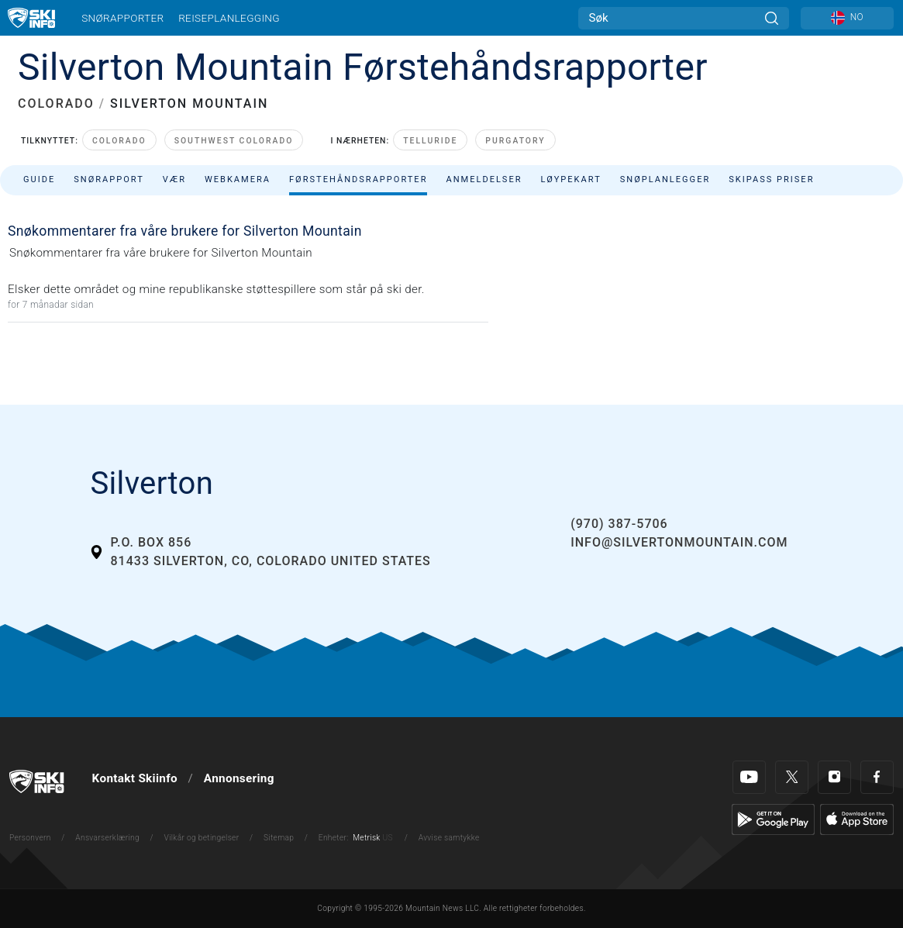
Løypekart (571, 179)
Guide (39, 179)
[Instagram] (834, 777)
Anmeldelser (484, 179)
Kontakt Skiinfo (134, 778)
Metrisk (366, 837)
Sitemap (279, 837)
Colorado (119, 141)
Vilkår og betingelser (202, 837)
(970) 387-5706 (618, 523)
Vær (174, 179)
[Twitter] (791, 777)
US (387, 837)
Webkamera (238, 179)
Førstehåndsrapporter (358, 179)
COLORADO (56, 103)
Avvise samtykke (449, 837)
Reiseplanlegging (229, 18)
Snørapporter (122, 18)
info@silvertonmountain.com (679, 542)
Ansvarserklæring (107, 837)
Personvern (30, 837)
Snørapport (109, 179)
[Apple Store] (857, 819)
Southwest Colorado (234, 141)
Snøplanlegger (665, 179)
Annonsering (239, 778)
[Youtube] (749, 777)
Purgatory (515, 141)
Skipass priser (771, 179)
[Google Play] (773, 819)
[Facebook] (877, 777)
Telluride (430, 141)
